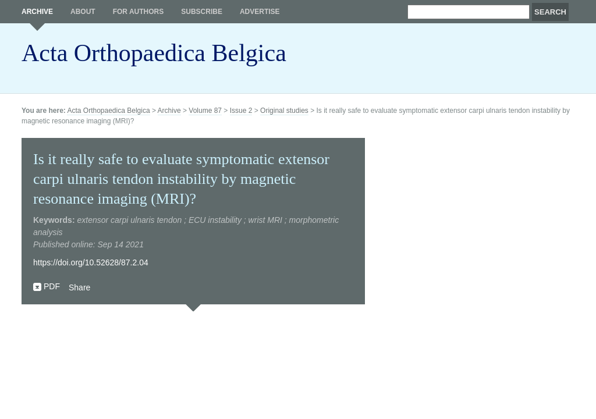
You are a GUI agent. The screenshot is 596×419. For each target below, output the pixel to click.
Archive (37, 12)
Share (79, 287)
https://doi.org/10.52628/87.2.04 (90, 262)
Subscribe (201, 12)
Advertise (260, 12)
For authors (138, 12)
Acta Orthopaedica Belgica (154, 53)
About (82, 12)
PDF (52, 286)
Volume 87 (205, 110)
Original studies (284, 110)
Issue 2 (241, 110)
